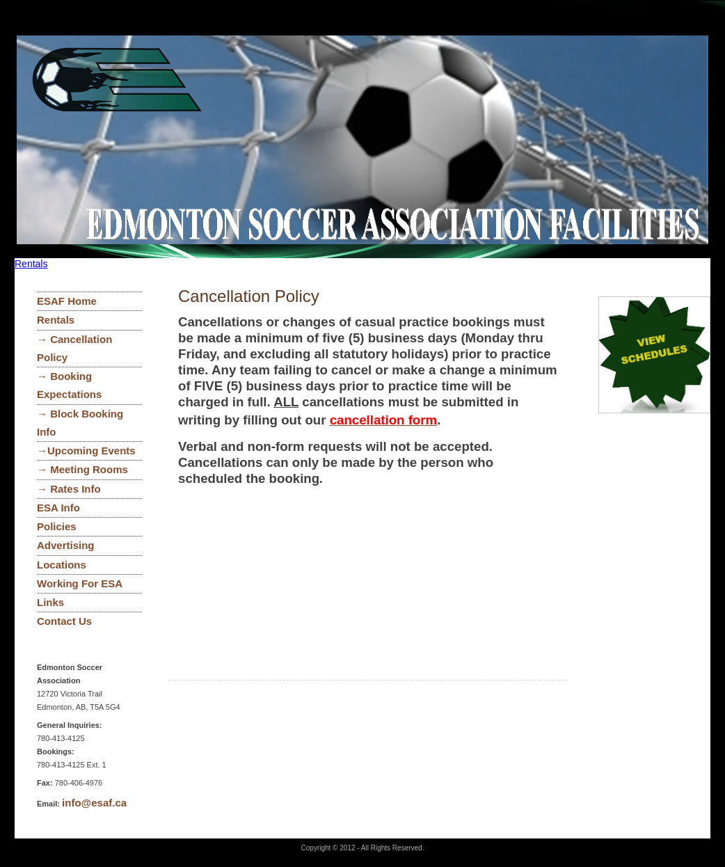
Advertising (66, 545)
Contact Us (64, 621)
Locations (61, 565)
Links (50, 602)
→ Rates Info (69, 489)
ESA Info (58, 508)
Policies (57, 526)
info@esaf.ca (94, 803)
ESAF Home (67, 301)
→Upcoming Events (86, 450)
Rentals (31, 263)
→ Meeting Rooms (82, 469)
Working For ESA (79, 583)
